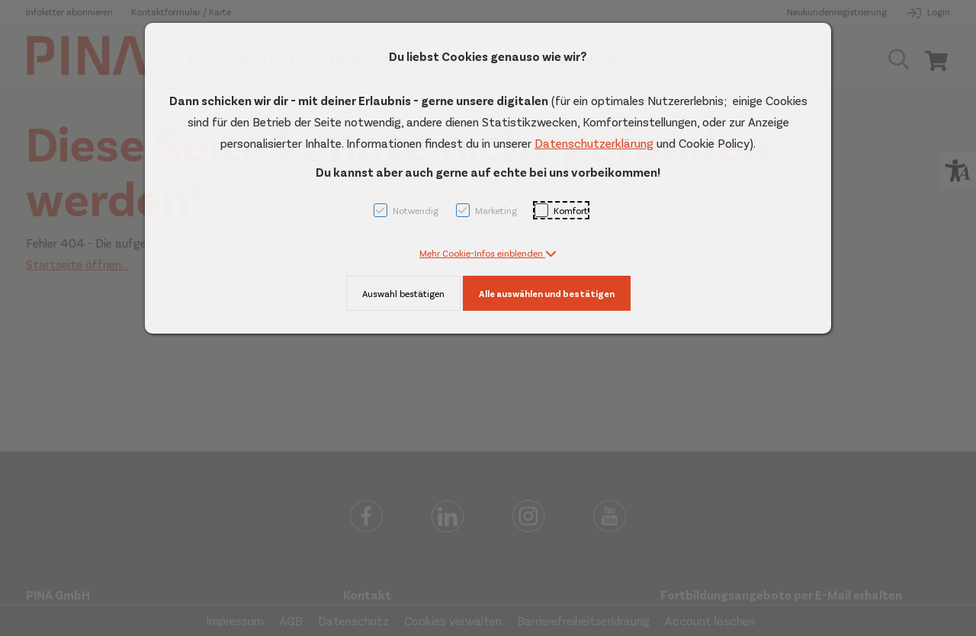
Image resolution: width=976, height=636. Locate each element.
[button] (488, 253)
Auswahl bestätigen (403, 293)
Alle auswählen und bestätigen (547, 293)
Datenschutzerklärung (594, 143)
